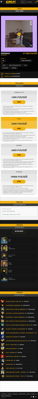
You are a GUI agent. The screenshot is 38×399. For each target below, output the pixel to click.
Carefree (10, 270)
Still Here (10, 278)
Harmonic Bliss (9, 360)
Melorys (5, 55)
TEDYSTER (26, 301)
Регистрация (29, 2)
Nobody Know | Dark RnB (12, 356)
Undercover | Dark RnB (11, 336)
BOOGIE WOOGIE (9, 364)
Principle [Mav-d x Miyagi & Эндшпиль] (15, 309)
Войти (23, 2)
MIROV (17, 360)
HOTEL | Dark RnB (10, 352)
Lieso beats (33, 340)
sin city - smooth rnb (11, 344)
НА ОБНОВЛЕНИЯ (10, 76)
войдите (14, 214)
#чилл (4, 65)
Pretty (9, 239)
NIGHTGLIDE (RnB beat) (11, 348)
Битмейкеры (15, 393)
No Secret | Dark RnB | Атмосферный (15, 329)
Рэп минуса (4, 393)
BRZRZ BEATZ (19, 364)
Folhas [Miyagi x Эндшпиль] (13, 305)
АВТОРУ (10, 73)
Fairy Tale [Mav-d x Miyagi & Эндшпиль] (16, 321)
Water (9, 262)
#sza (25, 65)
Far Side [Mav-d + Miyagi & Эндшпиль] (15, 317)
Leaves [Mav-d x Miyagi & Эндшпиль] (15, 313)
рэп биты (19, 8)
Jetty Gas (20, 368)
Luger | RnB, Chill (10, 368)
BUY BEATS (9, 393)
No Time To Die (11, 255)
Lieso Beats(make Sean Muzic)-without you (17, 340)
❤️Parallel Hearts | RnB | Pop (13, 301)
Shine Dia (22, 344)
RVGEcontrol (26, 305)
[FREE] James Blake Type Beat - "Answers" (16, 372)
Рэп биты (28, 393)
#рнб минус (5, 68)
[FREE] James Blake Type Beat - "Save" (15, 376)
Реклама (33, 393)
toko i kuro (32, 372)
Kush (9, 247)
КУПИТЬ (19, 102)
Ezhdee (21, 348)
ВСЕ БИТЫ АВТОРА (19, 231)
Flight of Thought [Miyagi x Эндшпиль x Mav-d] (18, 325)
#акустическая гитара (15, 65)
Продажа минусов (22, 393)
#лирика (14, 68)
